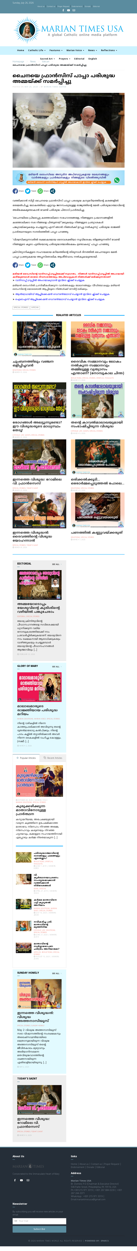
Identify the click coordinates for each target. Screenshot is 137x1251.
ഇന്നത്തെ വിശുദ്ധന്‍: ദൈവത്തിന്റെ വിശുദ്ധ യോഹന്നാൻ (32, 541)
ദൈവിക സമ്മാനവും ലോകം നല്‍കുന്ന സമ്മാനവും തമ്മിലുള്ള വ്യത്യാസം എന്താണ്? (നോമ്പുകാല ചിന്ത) (97, 372)
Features (56, 50)
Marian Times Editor (55, 92)
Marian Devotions (25, 724)
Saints (27, 440)
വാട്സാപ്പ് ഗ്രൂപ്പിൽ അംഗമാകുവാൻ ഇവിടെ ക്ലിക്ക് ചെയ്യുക (50, 285)
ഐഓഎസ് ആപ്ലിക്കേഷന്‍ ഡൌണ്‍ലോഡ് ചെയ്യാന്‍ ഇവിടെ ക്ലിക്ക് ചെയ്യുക (60, 304)
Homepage (18, 66)
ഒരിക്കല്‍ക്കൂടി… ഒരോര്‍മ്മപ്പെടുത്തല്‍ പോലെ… (97, 486)
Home (20, 50)
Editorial (96, 6)
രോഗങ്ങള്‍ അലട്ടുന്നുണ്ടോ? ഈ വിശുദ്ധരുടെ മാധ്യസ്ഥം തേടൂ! (37, 431)
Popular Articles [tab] (26, 763)
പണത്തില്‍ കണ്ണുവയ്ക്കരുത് (97, 538)
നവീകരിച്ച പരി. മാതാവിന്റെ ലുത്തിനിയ (43, 929)
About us (40, 6)
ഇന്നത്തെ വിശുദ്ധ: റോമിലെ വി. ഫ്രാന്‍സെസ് (37, 486)
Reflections (109, 50)
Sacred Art (47, 59)
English (92, 59)
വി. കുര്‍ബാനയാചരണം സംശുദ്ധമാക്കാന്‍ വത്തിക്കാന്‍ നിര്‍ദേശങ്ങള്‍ (46, 885)
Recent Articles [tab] (53, 763)
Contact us (51, 6)
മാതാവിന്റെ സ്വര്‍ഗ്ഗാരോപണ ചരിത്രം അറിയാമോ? (46, 951)
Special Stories (21, 312)
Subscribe (39, 1233)
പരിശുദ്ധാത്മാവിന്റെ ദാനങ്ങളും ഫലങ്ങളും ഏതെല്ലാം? (47, 860)
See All (57, 569)
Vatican (45, 66)
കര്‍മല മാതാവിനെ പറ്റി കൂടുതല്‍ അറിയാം (45, 907)
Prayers (64, 59)
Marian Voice (75, 50)
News (92, 50)
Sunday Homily (37, 1030)
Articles (37, 957)
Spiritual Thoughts (105, 383)
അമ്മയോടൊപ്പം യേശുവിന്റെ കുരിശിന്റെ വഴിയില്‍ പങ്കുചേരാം (38, 613)
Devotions (17, 375)
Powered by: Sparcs (97, 1245)
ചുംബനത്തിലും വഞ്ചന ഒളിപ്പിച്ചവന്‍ (33, 368)
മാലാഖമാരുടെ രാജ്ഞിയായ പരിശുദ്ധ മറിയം (37, 715)
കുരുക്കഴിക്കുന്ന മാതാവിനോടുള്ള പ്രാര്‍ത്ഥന (31, 815)
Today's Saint (32, 493)
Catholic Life (37, 50)
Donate (88, 6)
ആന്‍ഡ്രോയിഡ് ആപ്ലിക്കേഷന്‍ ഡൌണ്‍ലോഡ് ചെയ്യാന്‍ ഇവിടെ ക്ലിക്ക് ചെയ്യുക (62, 299)
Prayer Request (63, 6)
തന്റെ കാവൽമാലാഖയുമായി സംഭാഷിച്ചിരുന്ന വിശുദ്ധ (97, 429)
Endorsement (77, 6)
